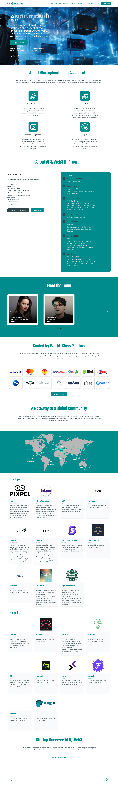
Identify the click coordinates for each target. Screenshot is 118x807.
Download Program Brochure (18, 210)
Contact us (106, 3)
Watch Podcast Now (59, 757)
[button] (10, 312)
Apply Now (19, 42)
